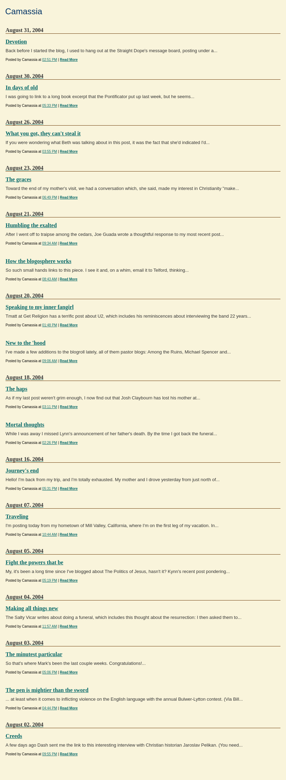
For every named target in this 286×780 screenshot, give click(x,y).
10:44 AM (49, 534)
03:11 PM (49, 407)
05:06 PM (49, 672)
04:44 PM (49, 708)
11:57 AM (49, 626)
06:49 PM (49, 197)
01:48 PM (49, 325)
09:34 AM (49, 243)
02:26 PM (49, 443)
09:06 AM (49, 361)
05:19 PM (49, 580)
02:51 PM (49, 60)
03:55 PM (49, 151)
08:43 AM (49, 279)
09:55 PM (49, 754)
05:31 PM (49, 489)
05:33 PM (49, 106)
